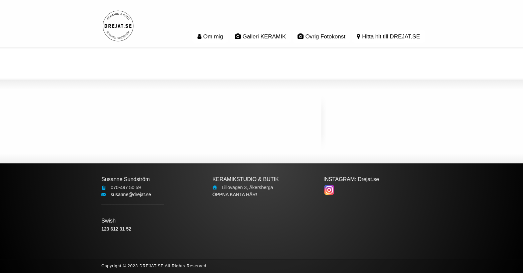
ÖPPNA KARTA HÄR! (234, 194)
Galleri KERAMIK (260, 36)
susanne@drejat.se (131, 194)
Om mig (210, 36)
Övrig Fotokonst (321, 36)
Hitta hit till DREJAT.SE (388, 36)
